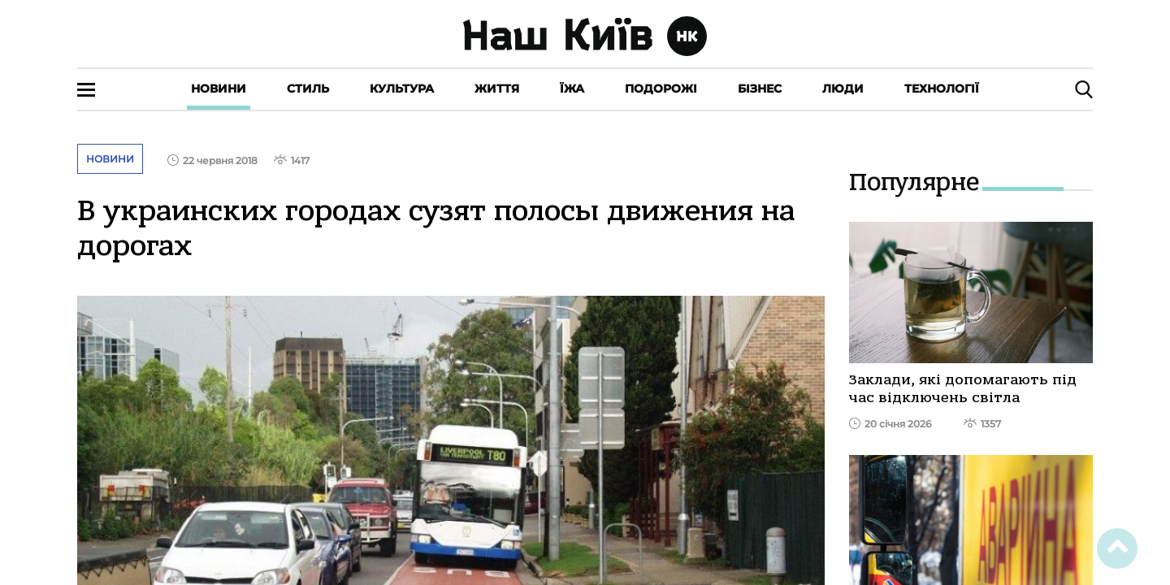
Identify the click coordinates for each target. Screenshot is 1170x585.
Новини (218, 88)
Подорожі (661, 88)
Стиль (308, 88)
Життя (496, 88)
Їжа (572, 88)
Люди (843, 88)
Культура (402, 88)
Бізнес (760, 88)
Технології (941, 88)
